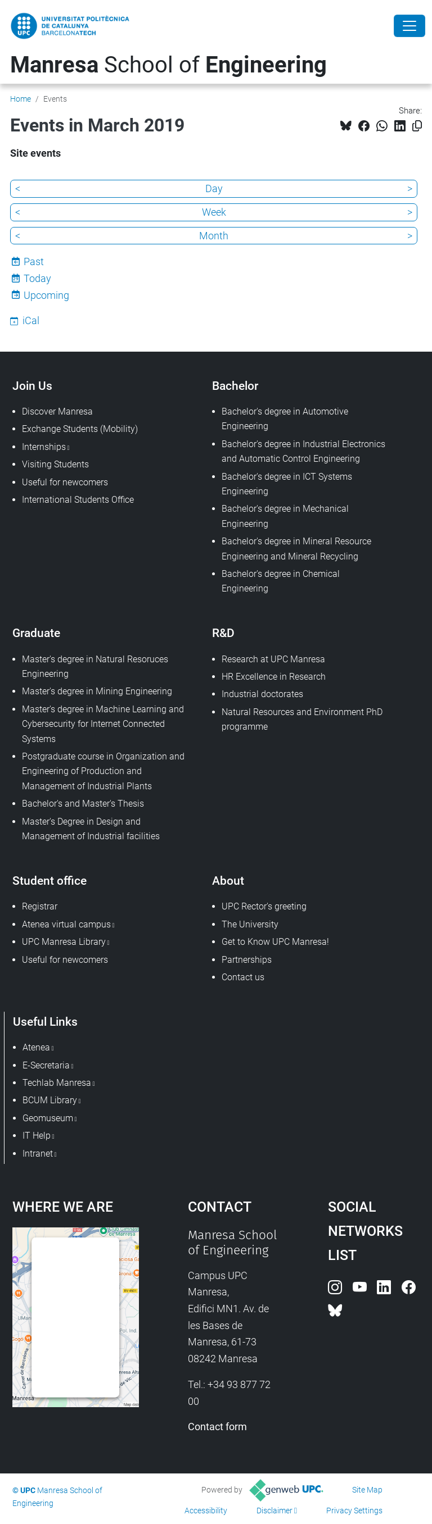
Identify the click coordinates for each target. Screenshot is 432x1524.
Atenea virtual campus (66, 924)
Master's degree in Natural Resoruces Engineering (95, 666)
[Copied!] (417, 126)
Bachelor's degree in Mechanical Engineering (285, 516)
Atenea (36, 1047)
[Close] (409, 26)
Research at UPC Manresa (273, 659)
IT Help (36, 1135)
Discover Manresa (57, 411)
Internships (44, 447)
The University (250, 924)
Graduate (36, 633)
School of (168, 65)
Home (20, 98)
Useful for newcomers (65, 482)
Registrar (39, 906)
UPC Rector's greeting (264, 906)
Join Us (32, 386)
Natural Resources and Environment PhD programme (302, 719)
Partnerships (247, 959)
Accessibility (205, 1510)
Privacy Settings (354, 1510)
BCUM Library (49, 1100)
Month (213, 236)
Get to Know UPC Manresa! (275, 941)
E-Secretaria (46, 1065)
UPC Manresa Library (64, 941)
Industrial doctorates (262, 694)
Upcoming (46, 295)
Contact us (243, 977)
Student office (49, 881)
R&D (223, 633)
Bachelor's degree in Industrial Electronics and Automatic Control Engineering (303, 451)
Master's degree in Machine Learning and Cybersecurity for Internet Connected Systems (103, 724)
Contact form (217, 1426)
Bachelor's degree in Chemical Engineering (281, 581)
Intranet (37, 1153)
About (228, 881)
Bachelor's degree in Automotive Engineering (285, 418)
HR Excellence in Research (274, 676)
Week (214, 212)
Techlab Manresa (56, 1082)
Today (37, 278)
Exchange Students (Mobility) (80, 429)
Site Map (367, 1489)
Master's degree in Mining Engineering (97, 691)
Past (34, 261)
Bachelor (235, 386)
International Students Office (78, 499)
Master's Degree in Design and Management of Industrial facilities (91, 828)
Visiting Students (55, 464)
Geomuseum (47, 1118)
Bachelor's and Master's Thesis (83, 803)
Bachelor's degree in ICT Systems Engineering (287, 484)
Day (214, 188)
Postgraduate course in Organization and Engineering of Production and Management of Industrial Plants (103, 771)
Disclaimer (274, 1510)
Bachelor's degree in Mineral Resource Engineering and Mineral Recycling (296, 548)
